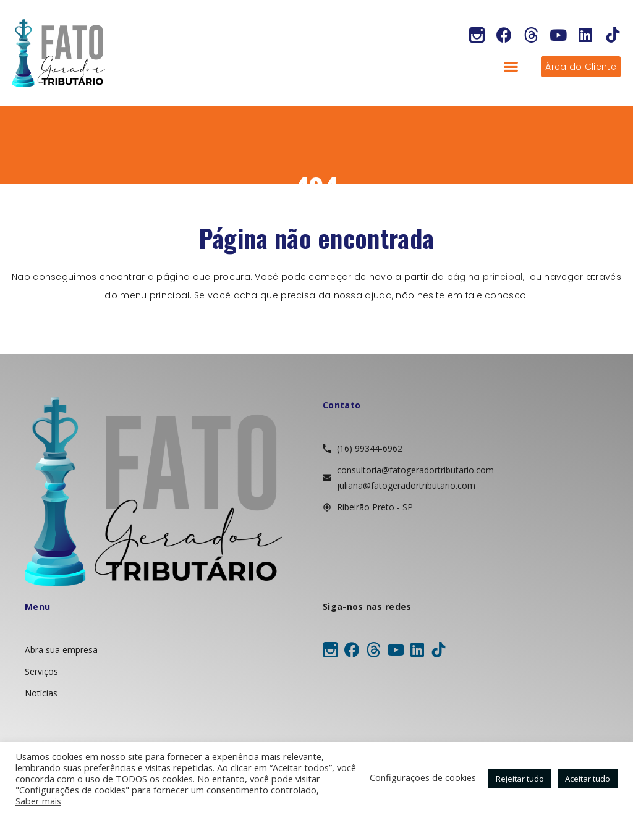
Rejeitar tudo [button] (520, 778)
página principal (485, 277)
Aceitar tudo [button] (587, 778)
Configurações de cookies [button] (423, 777)
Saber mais (38, 800)
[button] (511, 66)
